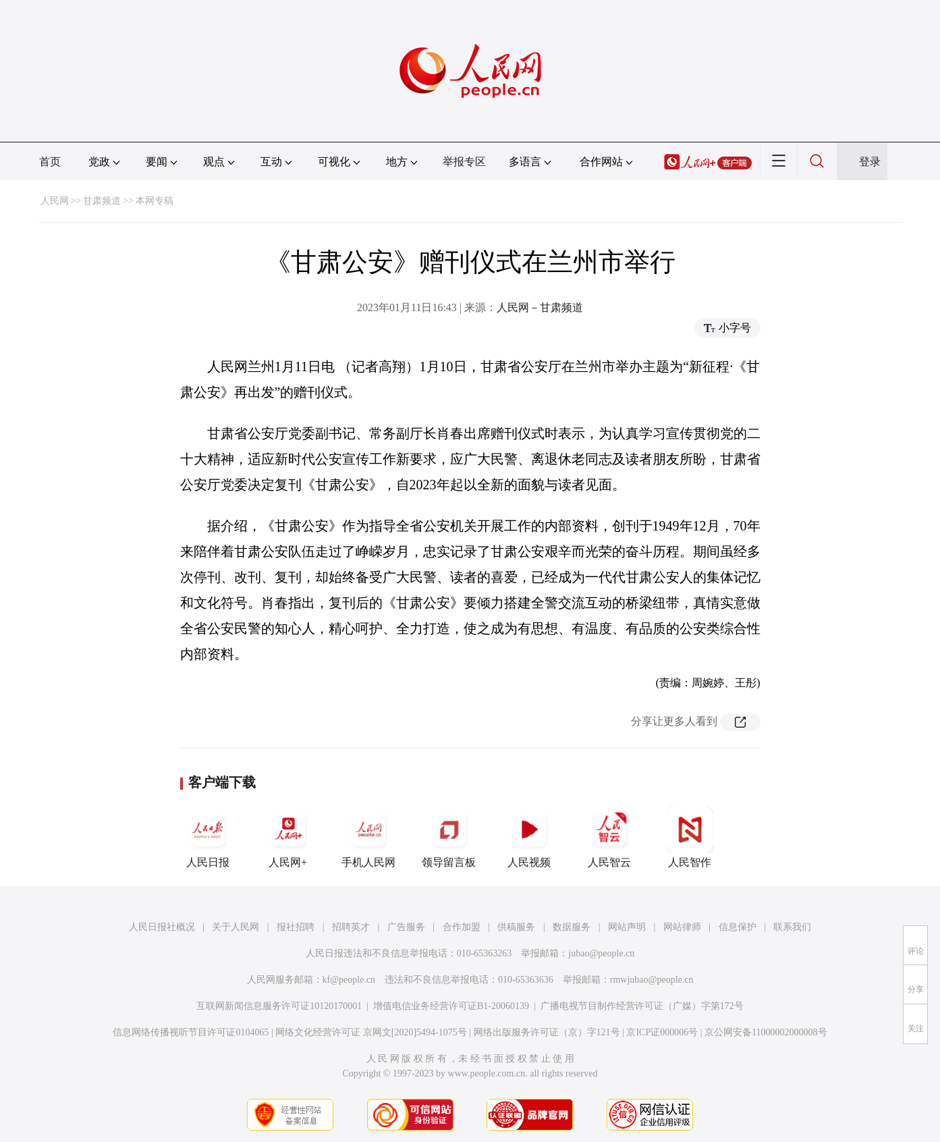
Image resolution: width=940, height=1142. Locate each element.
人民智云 (609, 837)
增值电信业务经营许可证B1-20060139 (451, 1006)
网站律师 (682, 927)
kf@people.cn (349, 980)
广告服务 (406, 927)
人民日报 (207, 837)
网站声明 (627, 927)
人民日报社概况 (162, 927)
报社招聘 (295, 927)
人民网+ (288, 837)
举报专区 (464, 161)
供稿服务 (516, 927)
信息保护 (737, 927)
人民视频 (529, 837)
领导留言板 (449, 837)
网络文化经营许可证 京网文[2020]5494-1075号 (371, 1032)
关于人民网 (235, 927)
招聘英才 (351, 927)
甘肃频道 (102, 201)
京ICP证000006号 (662, 1032)
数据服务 (571, 927)
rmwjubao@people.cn (652, 980)
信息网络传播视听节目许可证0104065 (191, 1032)
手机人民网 (368, 837)
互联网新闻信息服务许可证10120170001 (279, 1006)
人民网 (54, 201)
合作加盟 (461, 927)
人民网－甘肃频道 (540, 307)
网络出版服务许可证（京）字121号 (547, 1032)
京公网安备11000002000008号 (765, 1032)
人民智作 (689, 837)
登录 (870, 161)
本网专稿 (154, 201)
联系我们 (792, 927)
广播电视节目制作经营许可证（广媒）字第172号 (642, 1006)
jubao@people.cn (601, 953)
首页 (50, 161)
